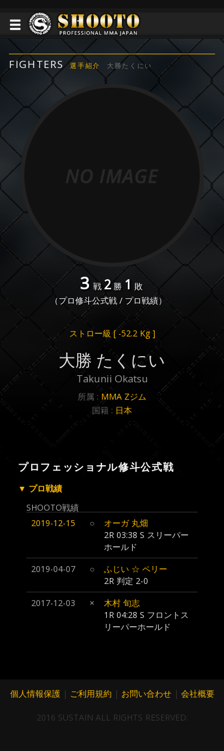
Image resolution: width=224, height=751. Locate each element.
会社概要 (197, 693)
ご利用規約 (91, 693)
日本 (123, 410)
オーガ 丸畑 (126, 523)
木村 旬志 (122, 602)
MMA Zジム (123, 396)
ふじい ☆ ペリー (135, 568)
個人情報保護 (35, 693)
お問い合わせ (146, 693)
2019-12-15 (53, 523)
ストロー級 (112, 333)
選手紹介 (85, 65)
